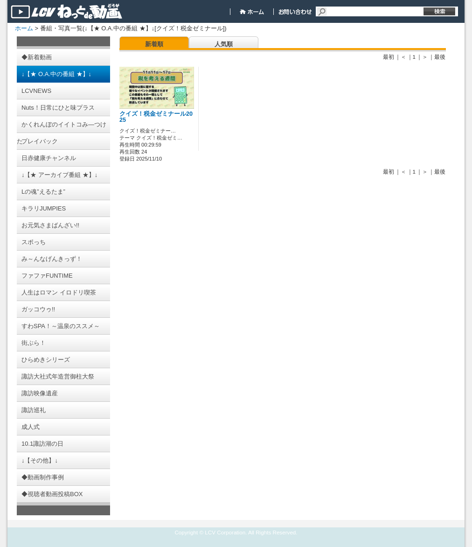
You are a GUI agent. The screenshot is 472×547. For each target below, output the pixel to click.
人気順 (224, 44)
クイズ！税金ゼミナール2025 (156, 117)
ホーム (24, 28)
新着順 (154, 44)
